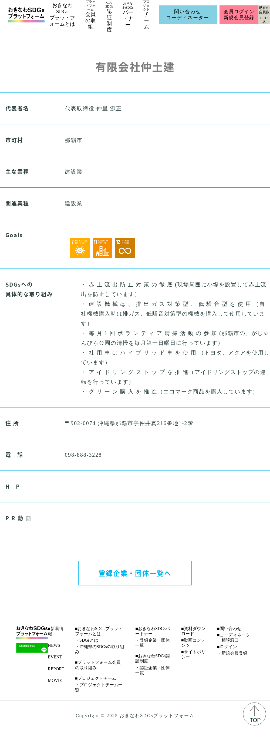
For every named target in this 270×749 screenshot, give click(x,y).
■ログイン (227, 646)
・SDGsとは (86, 640)
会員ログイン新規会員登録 (239, 14)
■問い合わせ (229, 628)
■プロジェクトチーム (96, 678)
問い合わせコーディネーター (187, 14)
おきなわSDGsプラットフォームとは (62, 14)
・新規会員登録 (232, 653)
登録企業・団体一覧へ (135, 573)
